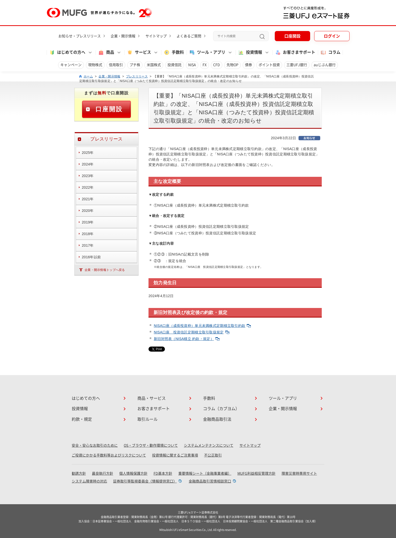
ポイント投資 (269, 65)
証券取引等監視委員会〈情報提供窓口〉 (145, 481)
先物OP (232, 65)
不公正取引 (213, 455)
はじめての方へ (86, 398)
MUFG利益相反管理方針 (256, 473)
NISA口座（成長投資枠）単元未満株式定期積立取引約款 (202, 326)
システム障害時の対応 (89, 481)
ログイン (332, 36)
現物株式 (95, 65)
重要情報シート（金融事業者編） (204, 473)
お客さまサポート (295, 52)
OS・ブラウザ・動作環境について (151, 445)
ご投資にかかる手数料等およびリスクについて (109, 455)
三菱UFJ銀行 (296, 65)
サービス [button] (139, 52)
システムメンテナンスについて (208, 445)
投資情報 (80, 409)
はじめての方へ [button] (67, 52)
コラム (330, 52)
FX (205, 65)
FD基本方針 (163, 473)
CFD (216, 65)
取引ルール (147, 419)
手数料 (174, 52)
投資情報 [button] (250, 52)
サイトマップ (156, 36)
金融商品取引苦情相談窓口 (210, 481)
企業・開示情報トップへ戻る (105, 270)
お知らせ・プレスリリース (79, 36)
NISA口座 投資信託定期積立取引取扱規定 (191, 332)
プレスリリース (137, 76)
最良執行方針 (102, 473)
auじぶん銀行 (325, 65)
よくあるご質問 (189, 36)
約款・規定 (82, 419)
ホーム (88, 76)
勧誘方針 (79, 473)
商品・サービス (151, 398)
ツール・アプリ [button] (207, 52)
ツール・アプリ (283, 398)
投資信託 (174, 65)
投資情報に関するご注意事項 (175, 455)
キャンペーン (71, 65)
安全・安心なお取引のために (95, 445)
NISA (192, 65)
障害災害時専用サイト (299, 473)
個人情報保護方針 (133, 473)
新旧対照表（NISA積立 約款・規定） (186, 339)
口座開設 (292, 36)
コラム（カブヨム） (221, 409)
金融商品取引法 (217, 419)
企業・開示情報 (123, 36)
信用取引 (116, 65)
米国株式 (154, 65)
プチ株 (135, 65)
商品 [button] (106, 52)
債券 (248, 65)
